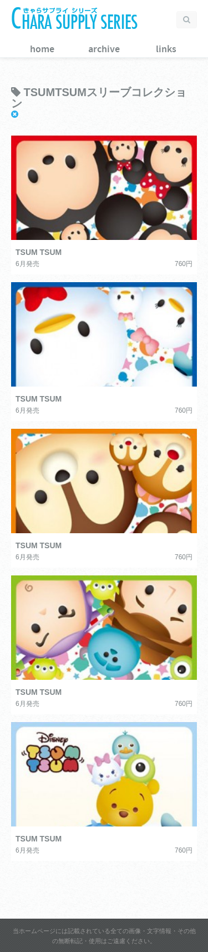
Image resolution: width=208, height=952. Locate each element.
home (42, 49)
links (166, 49)
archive (104, 49)
